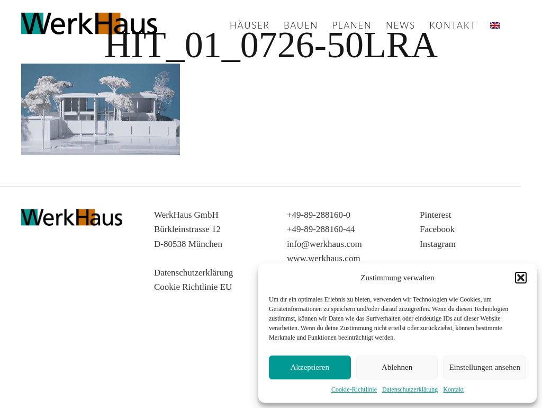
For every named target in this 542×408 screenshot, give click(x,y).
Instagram (438, 244)
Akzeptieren (310, 367)
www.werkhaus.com (323, 258)
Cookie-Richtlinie (354, 389)
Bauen (301, 25)
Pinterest (435, 215)
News (400, 25)
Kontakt (453, 389)
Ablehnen (397, 367)
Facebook (437, 229)
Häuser (250, 25)
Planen (352, 25)
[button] (521, 277)
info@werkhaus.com (324, 244)
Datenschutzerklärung (410, 389)
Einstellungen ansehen (484, 367)
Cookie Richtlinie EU (193, 287)
